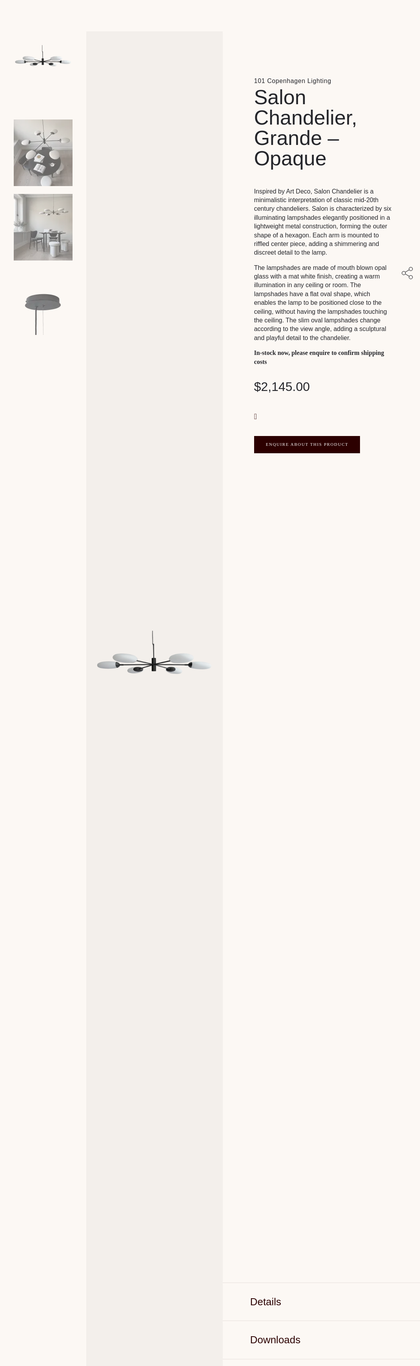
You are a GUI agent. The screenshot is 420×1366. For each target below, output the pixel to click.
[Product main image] (43, 78)
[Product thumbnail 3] (43, 301)
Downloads (275, 1340)
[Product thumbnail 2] (43, 227)
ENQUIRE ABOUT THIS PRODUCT (307, 444)
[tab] (321, 1302)
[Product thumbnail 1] (43, 152)
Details (265, 1302)
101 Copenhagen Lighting (292, 81)
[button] (256, 415)
